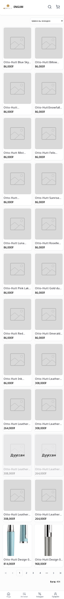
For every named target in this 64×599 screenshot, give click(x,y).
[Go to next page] (54, 573)
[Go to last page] (60, 573)
